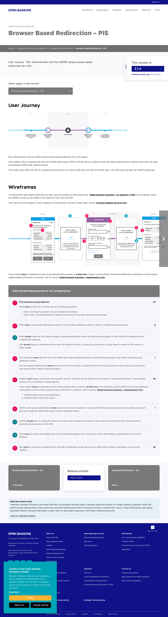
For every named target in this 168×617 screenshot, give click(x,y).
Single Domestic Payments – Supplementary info (82, 277)
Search (156, 2)
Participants (127, 534)
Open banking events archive (58, 581)
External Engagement (55, 553)
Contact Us (126, 569)
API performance (91, 545)
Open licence (113, 614)
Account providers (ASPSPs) (133, 537)
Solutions (88, 569)
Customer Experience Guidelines (32, 48)
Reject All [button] (19, 605)
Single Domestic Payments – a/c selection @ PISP (112, 195)
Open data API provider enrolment (135, 577)
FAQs (157, 10)
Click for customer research (23, 516)
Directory (88, 573)
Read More (14, 592)
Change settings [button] (40, 605)
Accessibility (98, 614)
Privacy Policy (71, 614)
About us (50, 534)
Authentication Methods (62, 48)
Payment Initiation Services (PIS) (111, 203)
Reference (146, 10)
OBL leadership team (54, 541)
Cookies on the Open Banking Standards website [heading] (24, 570)
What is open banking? (55, 557)
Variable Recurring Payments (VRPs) (98, 585)
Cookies (85, 614)
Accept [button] (30, 598)
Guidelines (116, 10)
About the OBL (52, 537)
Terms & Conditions (53, 614)
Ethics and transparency (131, 581)
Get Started (87, 10)
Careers (49, 545)
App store (88, 541)
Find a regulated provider (94, 537)
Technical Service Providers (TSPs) (136, 545)
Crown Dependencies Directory (96, 577)
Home (11, 48)
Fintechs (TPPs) (128, 541)
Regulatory (126, 549)
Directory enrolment (130, 573)
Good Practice (131, 10)
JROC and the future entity (57, 600)
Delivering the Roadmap (56, 549)
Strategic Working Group (94, 600)
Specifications (102, 10)
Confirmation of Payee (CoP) (95, 581)
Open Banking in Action (94, 534)
